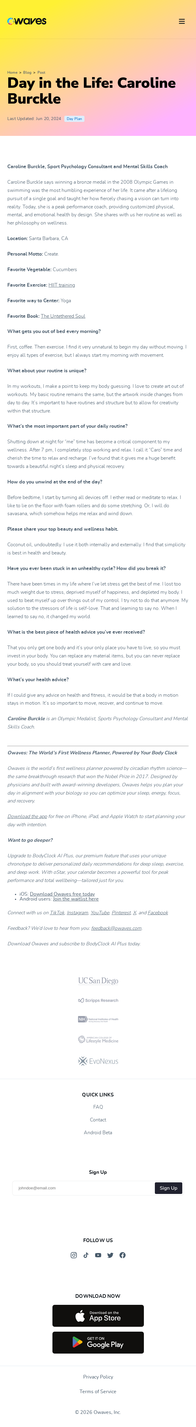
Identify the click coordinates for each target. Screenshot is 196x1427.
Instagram (77, 912)
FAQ (98, 1107)
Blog (27, 72)
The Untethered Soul (63, 316)
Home (12, 72)
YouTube (100, 912)
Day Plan (74, 119)
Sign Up (168, 1188)
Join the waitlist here (76, 899)
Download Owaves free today (62, 894)
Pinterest (121, 912)
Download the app (27, 816)
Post (41, 72)
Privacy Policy (98, 1377)
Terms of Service (98, 1391)
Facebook (158, 912)
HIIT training (61, 285)
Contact (98, 1119)
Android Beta (98, 1132)
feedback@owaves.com (116, 928)
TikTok (57, 912)
